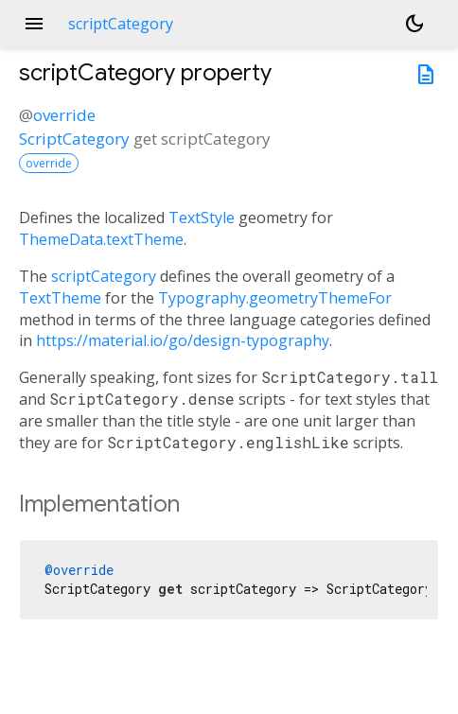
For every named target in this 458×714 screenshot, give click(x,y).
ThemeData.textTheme (101, 239)
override (64, 115)
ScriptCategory (74, 138)
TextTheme (60, 297)
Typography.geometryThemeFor (275, 297)
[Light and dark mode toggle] (414, 24)
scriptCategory (103, 276)
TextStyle (201, 217)
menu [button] (34, 23)
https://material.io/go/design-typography (182, 340)
